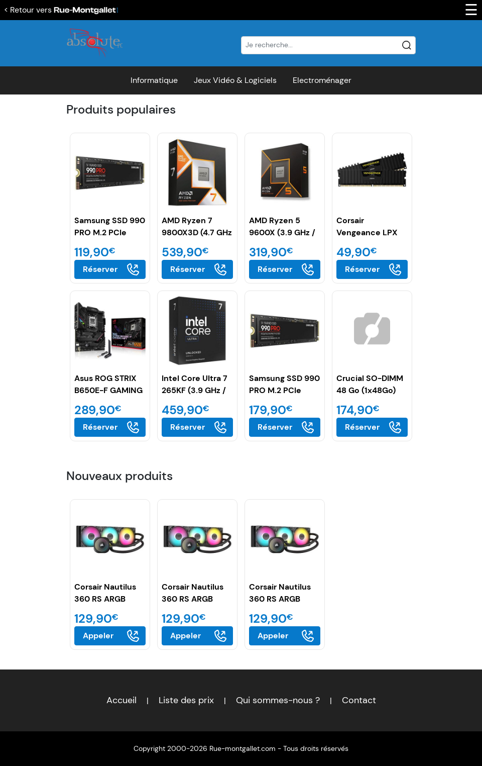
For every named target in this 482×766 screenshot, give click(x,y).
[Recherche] (328, 45)
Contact (359, 700)
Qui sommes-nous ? (278, 700)
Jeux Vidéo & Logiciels (235, 80)
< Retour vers (61, 10)
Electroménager (322, 80)
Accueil (121, 700)
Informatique (154, 80)
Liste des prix (186, 700)
